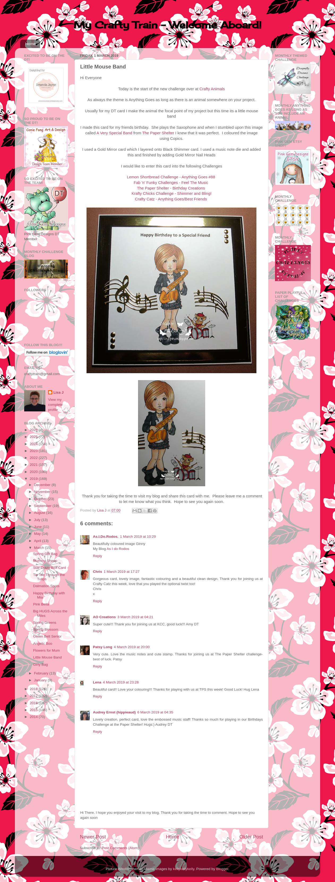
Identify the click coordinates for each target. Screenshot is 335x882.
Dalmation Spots (46, 586)
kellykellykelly (183, 869)
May (38, 534)
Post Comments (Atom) (120, 848)
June (38, 527)
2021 (34, 465)
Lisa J (58, 392)
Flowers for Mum (46, 650)
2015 (34, 710)
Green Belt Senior (47, 636)
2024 (34, 444)
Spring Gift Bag (45, 554)
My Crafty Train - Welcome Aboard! (167, 25)
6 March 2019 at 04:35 (155, 712)
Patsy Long (102, 647)
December (42, 485)
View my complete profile (55, 405)
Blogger (222, 869)
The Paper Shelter (158, 133)
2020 (34, 472)
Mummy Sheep (45, 561)
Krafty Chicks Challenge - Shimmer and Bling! (171, 193)
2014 (34, 717)
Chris (97, 572)
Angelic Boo (42, 644)
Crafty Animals (212, 89)
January (41, 680)
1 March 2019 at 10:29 (138, 537)
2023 (34, 451)
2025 (34, 437)
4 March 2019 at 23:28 (121, 682)
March (39, 548)
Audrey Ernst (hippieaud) (114, 712)
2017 (34, 696)
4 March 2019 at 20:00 (132, 647)
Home (30, 43)
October (41, 499)
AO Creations (104, 617)
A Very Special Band (114, 133)
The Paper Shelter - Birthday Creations (171, 188)
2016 (34, 703)
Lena (97, 682)
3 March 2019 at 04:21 (135, 617)
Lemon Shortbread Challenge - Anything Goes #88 (171, 177)
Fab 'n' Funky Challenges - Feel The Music (171, 182)
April (38, 541)
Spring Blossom (45, 629)
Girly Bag (40, 664)
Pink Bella (41, 604)
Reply (97, 556)
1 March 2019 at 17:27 (122, 572)
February (41, 673)
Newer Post (93, 837)
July (37, 520)
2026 (34, 430)
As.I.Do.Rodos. (105, 537)
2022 (34, 458)
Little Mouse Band (47, 657)
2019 (34, 479)
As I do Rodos (118, 549)
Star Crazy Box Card (49, 568)
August (40, 513)
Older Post (251, 837)
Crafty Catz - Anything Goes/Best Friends (171, 199)
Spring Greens (44, 623)
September (43, 506)
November (42, 492)
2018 (34, 689)
